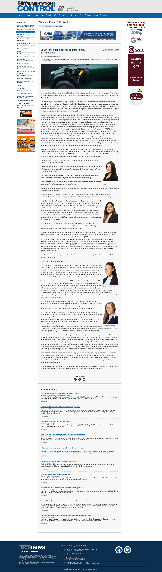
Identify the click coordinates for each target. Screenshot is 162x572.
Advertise (73, 15)
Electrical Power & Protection (26, 32)
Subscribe (62, 15)
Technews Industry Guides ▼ (96, 15)
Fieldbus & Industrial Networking (23, 39)
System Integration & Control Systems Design (26, 96)
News (19, 69)
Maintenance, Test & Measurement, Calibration (25, 60)
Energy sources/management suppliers (50, 26)
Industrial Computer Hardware (26, 46)
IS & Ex (19, 51)
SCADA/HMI (21, 88)
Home (20, 15)
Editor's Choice (21, 22)
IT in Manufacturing (23, 54)
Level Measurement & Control (26, 56)
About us (29, 15)
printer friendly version (110, 50)
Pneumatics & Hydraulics (24, 78)
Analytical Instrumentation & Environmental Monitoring (25, 25)
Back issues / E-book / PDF (46, 15)
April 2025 (43, 56)
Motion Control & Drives (24, 66)
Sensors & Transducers (24, 91)
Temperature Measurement (25, 100)
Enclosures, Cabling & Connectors (24, 35)
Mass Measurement (23, 63)
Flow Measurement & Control (26, 43)
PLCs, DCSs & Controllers (25, 76)
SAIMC (19, 85)
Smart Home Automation (24, 93)
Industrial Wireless (22, 48)
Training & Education (23, 103)
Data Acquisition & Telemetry (25, 29)
